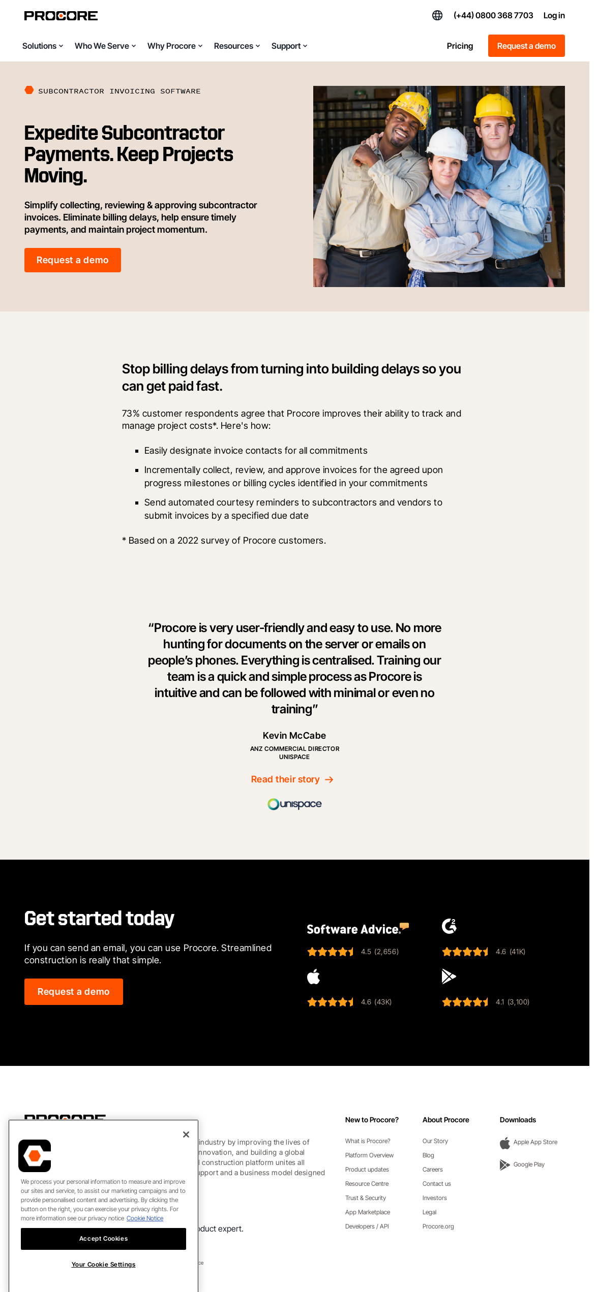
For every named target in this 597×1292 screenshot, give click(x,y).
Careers (433, 1169)
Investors (435, 1198)
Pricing (460, 46)
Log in (554, 15)
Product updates (367, 1169)
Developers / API (367, 1226)
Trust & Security (365, 1198)
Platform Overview (369, 1155)
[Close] (186, 1150)
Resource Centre (367, 1183)
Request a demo (526, 46)
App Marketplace (367, 1212)
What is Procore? (368, 1141)
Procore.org (438, 1226)
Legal (429, 1212)
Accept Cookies (103, 1254)
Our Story (435, 1141)
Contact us (437, 1183)
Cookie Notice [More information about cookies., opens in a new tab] (145, 1234)
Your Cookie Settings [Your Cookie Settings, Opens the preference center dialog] (104, 1280)
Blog (428, 1155)
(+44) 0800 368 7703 (493, 15)
